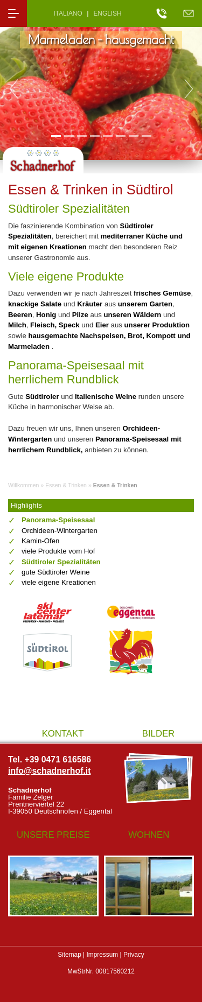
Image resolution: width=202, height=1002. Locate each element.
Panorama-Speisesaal (58, 520)
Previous (13, 89)
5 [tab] (107, 135)
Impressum (102, 954)
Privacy (133, 954)
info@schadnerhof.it (49, 770)
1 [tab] (56, 135)
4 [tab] (94, 135)
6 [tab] (120, 135)
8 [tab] (146, 135)
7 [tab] (133, 135)
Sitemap (69, 954)
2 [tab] (69, 135)
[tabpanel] (101, 89)
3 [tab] (81, 135)
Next (188, 89)
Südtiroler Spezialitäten (61, 562)
